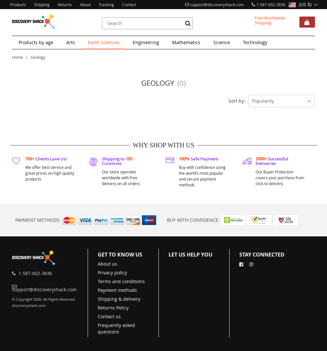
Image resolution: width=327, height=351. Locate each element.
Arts (70, 42)
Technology (255, 42)
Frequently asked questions (116, 328)
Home (17, 57)
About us (107, 264)
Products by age (36, 42)
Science (221, 42)
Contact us (109, 316)
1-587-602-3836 (271, 4)
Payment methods (117, 290)
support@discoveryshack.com (217, 4)
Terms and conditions (121, 281)
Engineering (146, 42)
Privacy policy (112, 273)
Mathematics (186, 42)
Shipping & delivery (119, 299)
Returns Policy (113, 308)
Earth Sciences (104, 42)
